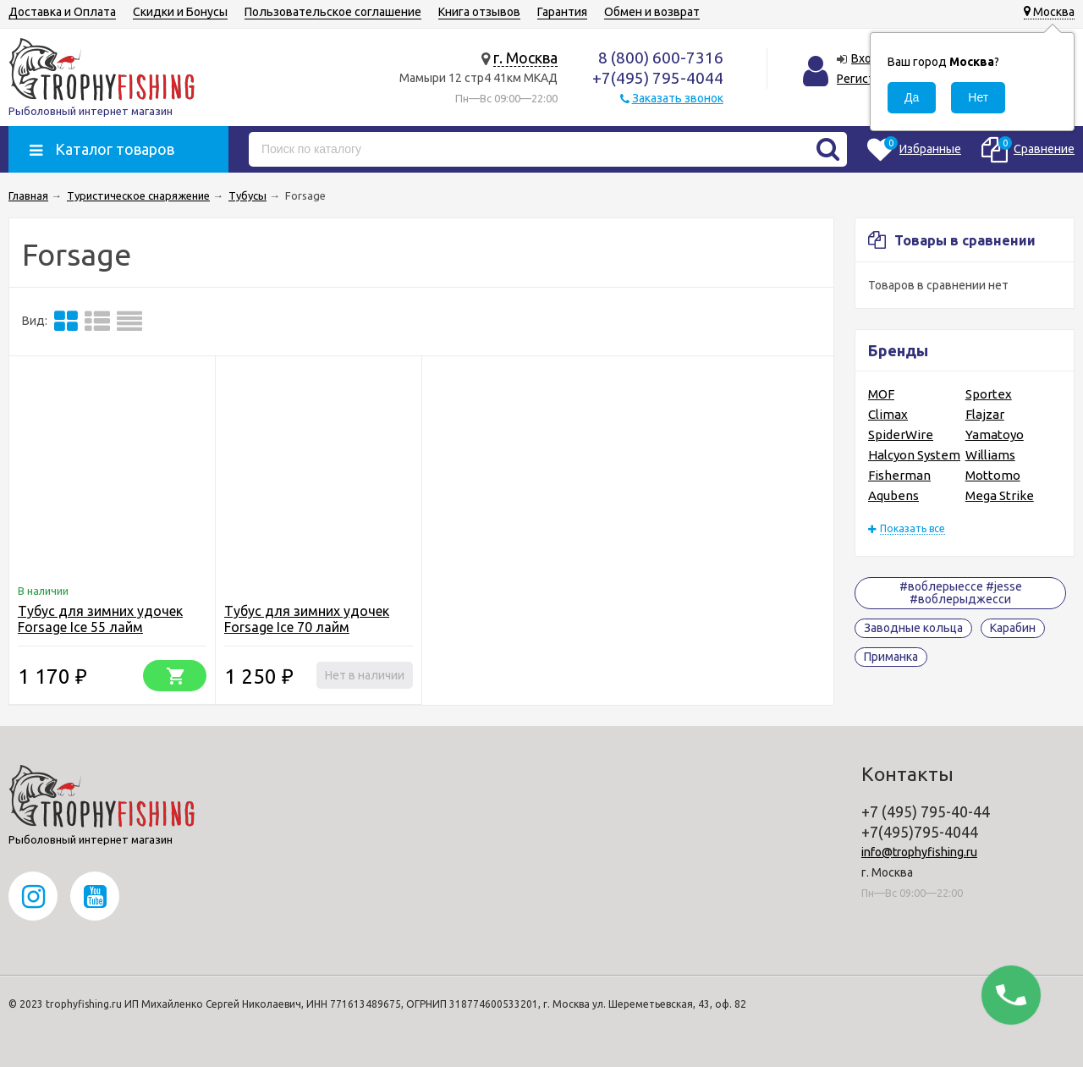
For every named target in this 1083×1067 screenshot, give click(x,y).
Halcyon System (914, 455)
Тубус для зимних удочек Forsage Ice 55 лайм (100, 619)
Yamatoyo (994, 434)
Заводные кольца (913, 628)
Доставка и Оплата (62, 12)
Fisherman (899, 475)
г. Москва (525, 57)
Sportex (988, 394)
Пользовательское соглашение (333, 12)
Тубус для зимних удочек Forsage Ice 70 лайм (306, 619)
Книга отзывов (479, 12)
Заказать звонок (677, 98)
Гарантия (562, 12)
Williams (990, 455)
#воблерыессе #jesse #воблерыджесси (960, 593)
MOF (881, 394)
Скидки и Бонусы (180, 12)
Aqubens (893, 495)
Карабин (1013, 628)
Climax (888, 414)
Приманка (891, 656)
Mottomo (992, 475)
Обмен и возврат (652, 12)
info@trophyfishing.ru (919, 852)
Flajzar (984, 414)
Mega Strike (999, 495)
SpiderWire (900, 434)
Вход (865, 58)
